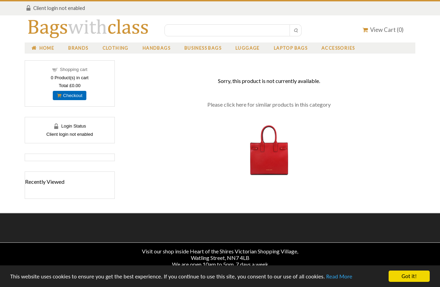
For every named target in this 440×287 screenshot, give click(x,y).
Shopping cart (73, 69)
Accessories (338, 48)
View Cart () (383, 29)
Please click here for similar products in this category (269, 104)
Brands (78, 48)
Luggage (247, 48)
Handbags (156, 48)
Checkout (69, 95)
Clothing (115, 48)
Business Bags (202, 48)
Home (43, 48)
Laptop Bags (290, 48)
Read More (339, 276)
